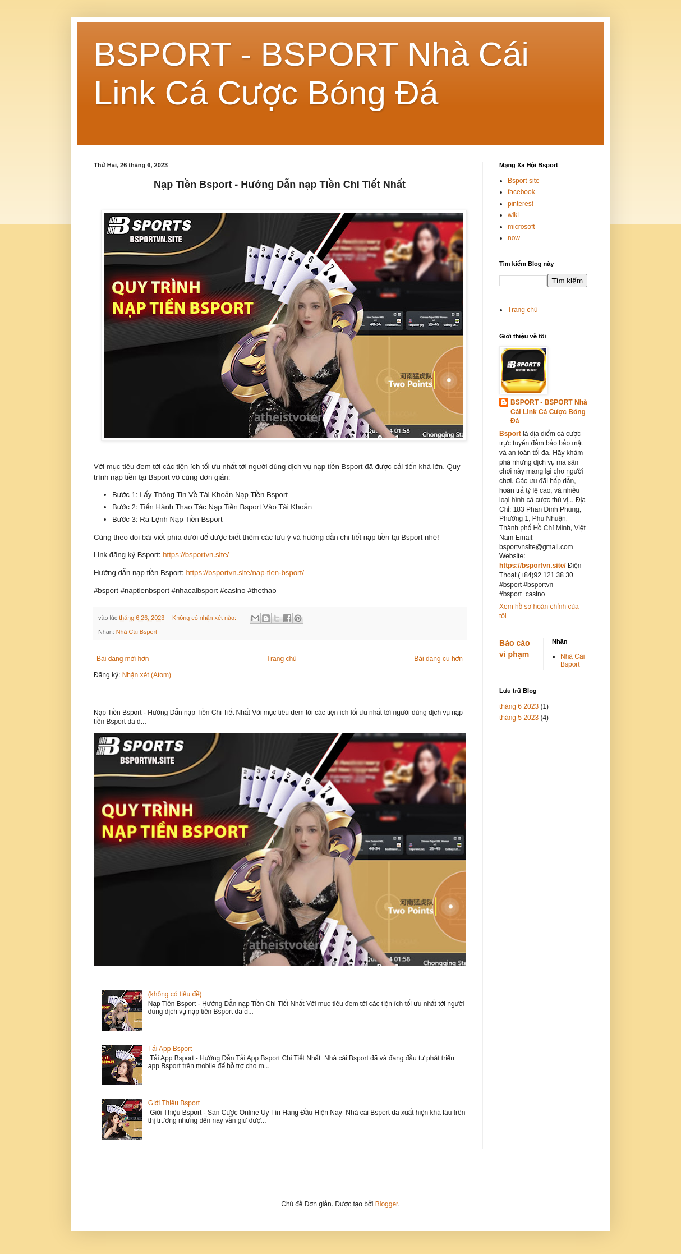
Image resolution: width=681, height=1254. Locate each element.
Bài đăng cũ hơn (438, 659)
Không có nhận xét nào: (205, 617)
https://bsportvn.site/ (196, 554)
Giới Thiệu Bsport (174, 1103)
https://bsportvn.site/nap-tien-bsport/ (246, 572)
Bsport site (524, 181)
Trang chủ (281, 659)
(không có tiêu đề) (175, 994)
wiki (513, 215)
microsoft (521, 227)
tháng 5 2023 (519, 718)
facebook (521, 192)
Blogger (386, 1204)
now (514, 238)
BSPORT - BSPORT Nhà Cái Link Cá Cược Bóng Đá (548, 411)
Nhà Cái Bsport (136, 631)
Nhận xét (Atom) (146, 675)
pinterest (520, 204)
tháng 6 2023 (519, 706)
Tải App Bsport (170, 1049)
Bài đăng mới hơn (122, 659)
